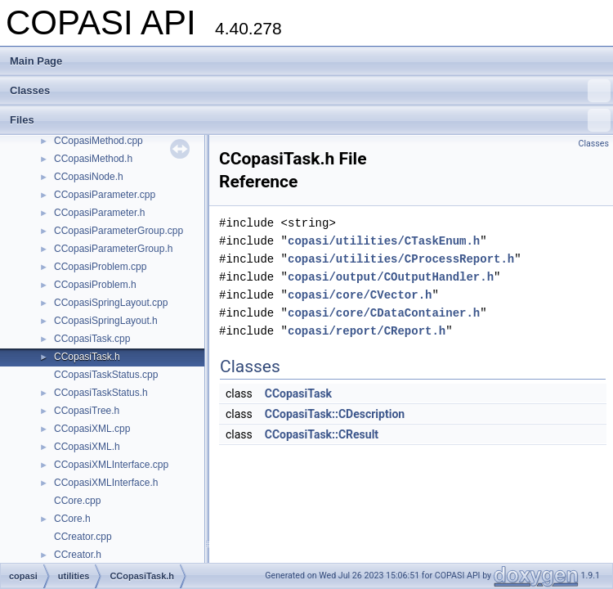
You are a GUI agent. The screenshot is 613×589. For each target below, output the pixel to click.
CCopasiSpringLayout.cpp (111, 302)
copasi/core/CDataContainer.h (384, 313)
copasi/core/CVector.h (360, 295)
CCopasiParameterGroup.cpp (118, 230)
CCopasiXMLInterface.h (106, 482)
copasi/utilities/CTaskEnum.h (384, 241)
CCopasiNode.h (88, 176)
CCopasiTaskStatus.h (101, 392)
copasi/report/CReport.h (366, 331)
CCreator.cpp (83, 536)
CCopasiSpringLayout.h (106, 320)
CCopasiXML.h (87, 446)
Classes (310, 90)
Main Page (36, 61)
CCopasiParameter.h (99, 212)
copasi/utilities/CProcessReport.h (401, 259)
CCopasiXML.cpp (92, 428)
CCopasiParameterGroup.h (113, 248)
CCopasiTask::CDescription (335, 413)
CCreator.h (77, 554)
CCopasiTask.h (87, 356)
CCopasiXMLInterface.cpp (111, 464)
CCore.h (72, 518)
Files (310, 120)
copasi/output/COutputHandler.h (391, 277)
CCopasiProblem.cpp (100, 266)
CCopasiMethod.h (93, 158)
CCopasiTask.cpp (92, 338)
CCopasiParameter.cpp (104, 194)
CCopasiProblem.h (95, 284)
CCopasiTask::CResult (321, 434)
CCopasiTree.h (86, 410)
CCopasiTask (298, 393)
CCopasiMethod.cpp (98, 140)
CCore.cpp (77, 500)
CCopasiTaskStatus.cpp (106, 374)
